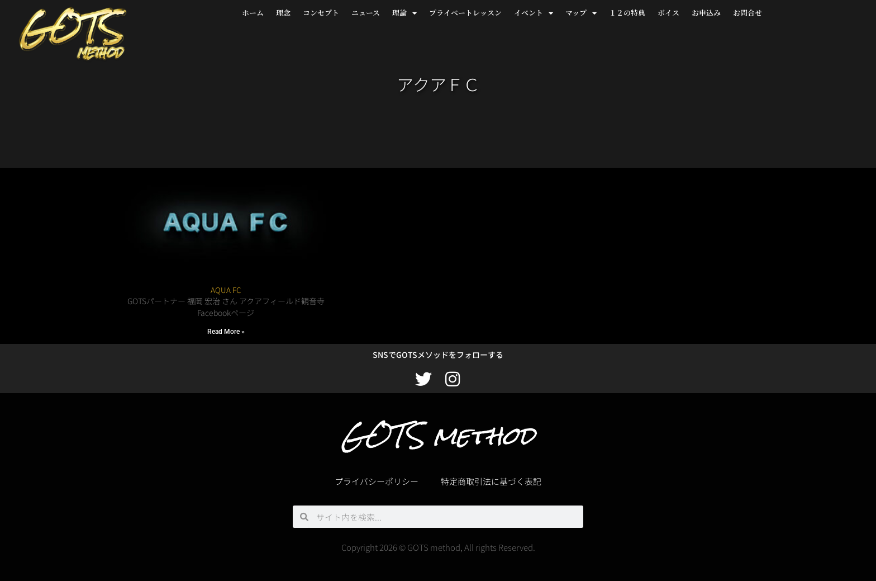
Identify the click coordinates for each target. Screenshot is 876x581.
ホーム (253, 12)
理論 (404, 13)
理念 (283, 12)
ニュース (365, 12)
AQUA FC (226, 289)
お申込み (706, 12)
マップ (581, 13)
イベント (533, 13)
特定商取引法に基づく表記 (491, 481)
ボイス (668, 12)
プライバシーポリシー (376, 481)
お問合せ (747, 12)
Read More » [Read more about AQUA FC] (226, 332)
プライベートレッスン (465, 12)
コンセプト (321, 12)
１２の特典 (627, 12)
